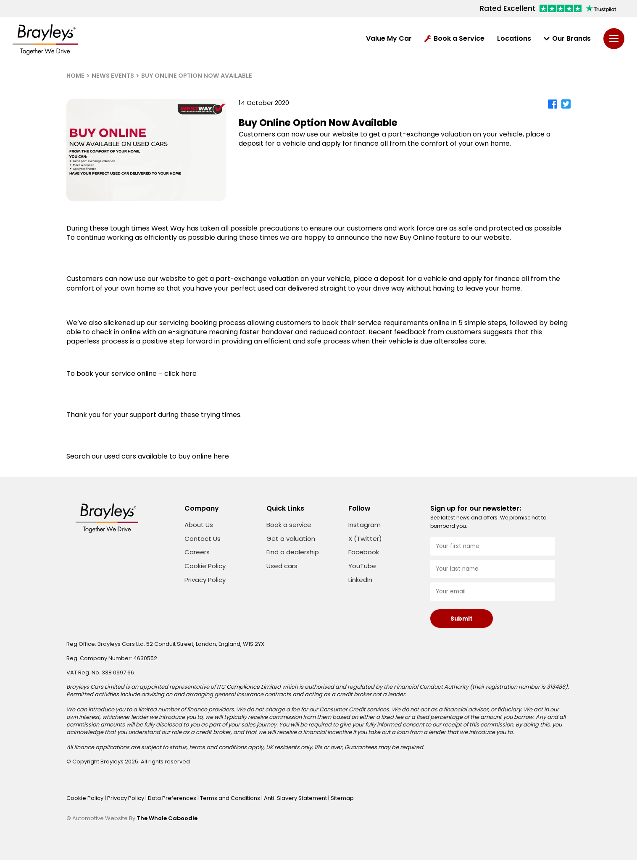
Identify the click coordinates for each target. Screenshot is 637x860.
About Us (198, 524)
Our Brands (567, 38)
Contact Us (202, 538)
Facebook (363, 552)
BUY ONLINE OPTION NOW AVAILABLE (196, 75)
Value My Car (389, 38)
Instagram (364, 525)
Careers (197, 552)
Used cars (281, 565)
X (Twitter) (365, 539)
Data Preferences (172, 798)
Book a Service (454, 38)
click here (180, 373)
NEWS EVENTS (113, 75)
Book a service (288, 524)
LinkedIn (360, 580)
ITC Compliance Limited (249, 687)
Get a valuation (290, 538)
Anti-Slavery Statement (296, 798)
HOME (75, 75)
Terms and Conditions (230, 798)
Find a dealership (292, 552)
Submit (461, 619)
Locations (514, 38)
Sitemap (342, 798)
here (221, 456)
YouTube (362, 566)
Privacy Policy (205, 579)
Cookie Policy (205, 565)
